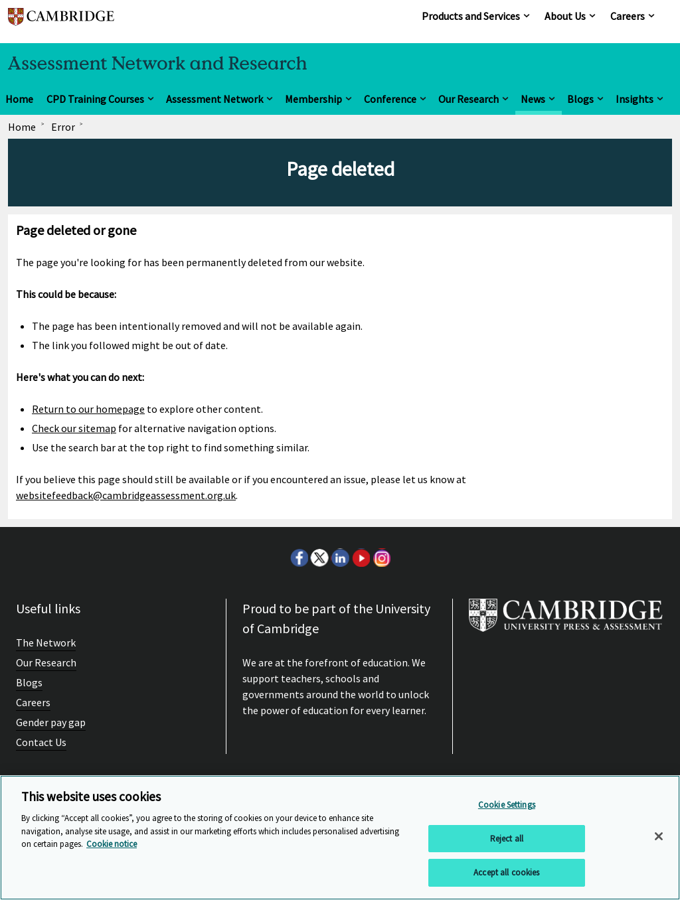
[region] (340, 837)
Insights (634, 99)
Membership (313, 99)
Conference (390, 99)
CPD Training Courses (95, 99)
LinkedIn (340, 557)
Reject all (506, 838)
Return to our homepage (88, 408)
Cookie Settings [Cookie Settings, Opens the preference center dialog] (506, 804)
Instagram (381, 557)
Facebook (299, 557)
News (533, 99)
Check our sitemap (74, 428)
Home (19, 99)
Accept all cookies (506, 872)
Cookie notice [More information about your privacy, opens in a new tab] (111, 844)
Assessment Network (214, 99)
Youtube (360, 557)
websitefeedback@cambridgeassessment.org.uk (126, 495)
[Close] (658, 836)
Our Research (468, 99)
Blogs (580, 99)
